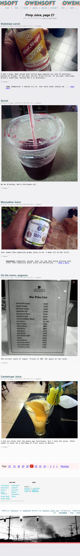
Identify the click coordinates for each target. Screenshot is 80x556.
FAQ (71, 525)
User (62, 8)
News (16, 8)
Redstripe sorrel (10, 24)
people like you (51, 522)
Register (35, 502)
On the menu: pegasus (14, 280)
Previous (65, 474)
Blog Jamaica (4, 503)
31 (14, 474)
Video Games (5, 510)
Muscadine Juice (11, 206)
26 (36, 474)
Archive (44, 8)
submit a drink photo (49, 19)
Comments (34, 500)
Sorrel (4, 103)
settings (36, 498)
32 (9, 474)
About (72, 8)
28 (27, 474)
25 (40, 474)
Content (14, 522)
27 (32, 474)
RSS (78, 525)
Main (7, 8)
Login (26, 502)
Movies (14, 502)
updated (27, 522)
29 (23, 474)
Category (53, 8)
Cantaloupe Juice (11, 382)
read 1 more (63, 268)
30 (19, 474)
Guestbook (15, 494)
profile (27, 498)
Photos (3, 499)
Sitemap (63, 525)
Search (35, 8)
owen (11, 27)
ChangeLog (15, 505)
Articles (15, 499)
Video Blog (5, 507)
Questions (4, 497)
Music (14, 507)
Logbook (15, 497)
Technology (5, 494)
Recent (25, 8)
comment (38, 27)
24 (44, 474)
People (27, 500)
